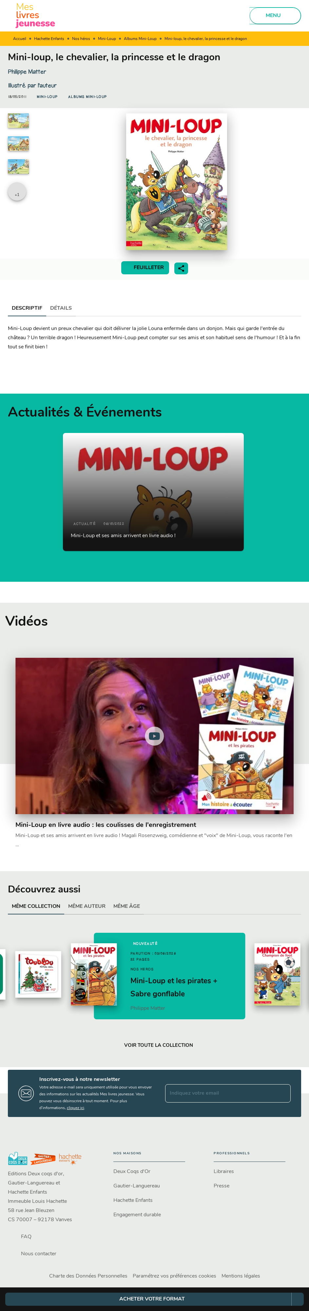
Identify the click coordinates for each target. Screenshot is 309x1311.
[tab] (27, 308)
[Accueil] (35, 15)
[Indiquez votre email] (220, 1093)
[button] (47, 97)
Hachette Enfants (49, 39)
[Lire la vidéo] (154, 736)
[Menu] (275, 16)
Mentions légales (241, 1276)
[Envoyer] (283, 1093)
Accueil (19, 39)
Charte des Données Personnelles (88, 1276)
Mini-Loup (107, 39)
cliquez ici (75, 1108)
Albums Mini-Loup (140, 39)
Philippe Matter (27, 72)
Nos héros (81, 39)
